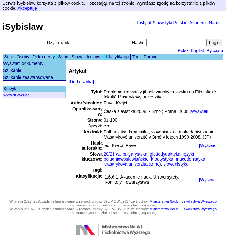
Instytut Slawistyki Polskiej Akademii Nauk (178, 22)
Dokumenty (43, 56)
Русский (214, 50)
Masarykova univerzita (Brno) (132, 164)
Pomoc (151, 56)
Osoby (23, 56)
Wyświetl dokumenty (23, 63)
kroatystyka (162, 159)
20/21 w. (112, 154)
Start (9, 56)
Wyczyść (23, 95)
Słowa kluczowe (87, 56)
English (198, 50)
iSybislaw (23, 27)
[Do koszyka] (81, 81)
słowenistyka (176, 164)
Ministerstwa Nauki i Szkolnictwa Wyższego (183, 201)
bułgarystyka (135, 154)
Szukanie (12, 70)
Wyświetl (9, 95)
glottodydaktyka (165, 154)
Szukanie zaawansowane (28, 77)
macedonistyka (190, 159)
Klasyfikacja (117, 56)
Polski (183, 50)
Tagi (136, 56)
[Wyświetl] (200, 111)
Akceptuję (27, 8)
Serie (63, 56)
